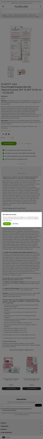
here (10, 220)
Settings (15, 223)
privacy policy (29, 218)
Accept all (7, 223)
